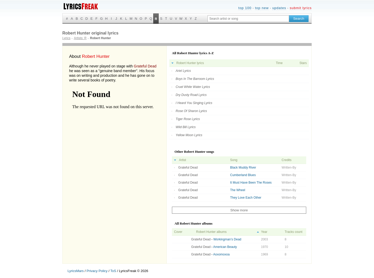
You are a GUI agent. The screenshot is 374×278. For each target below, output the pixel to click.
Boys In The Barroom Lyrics (195, 79)
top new (262, 8)
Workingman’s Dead (227, 239)
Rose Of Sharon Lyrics (191, 111)
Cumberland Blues (243, 175)
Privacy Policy (97, 271)
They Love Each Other (245, 197)
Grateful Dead (145, 66)
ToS (113, 271)
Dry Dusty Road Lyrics (191, 95)
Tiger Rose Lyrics (188, 119)
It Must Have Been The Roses (251, 182)
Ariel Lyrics (183, 71)
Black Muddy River (243, 167)
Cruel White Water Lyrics (193, 87)
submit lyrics (301, 8)
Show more (239, 210)
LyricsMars (76, 271)
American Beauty (225, 247)
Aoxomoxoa (221, 254)
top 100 (244, 8)
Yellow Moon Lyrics (189, 135)
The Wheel (237, 190)
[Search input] (248, 18)
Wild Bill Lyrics (186, 127)
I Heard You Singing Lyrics (194, 103)
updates (279, 8)
